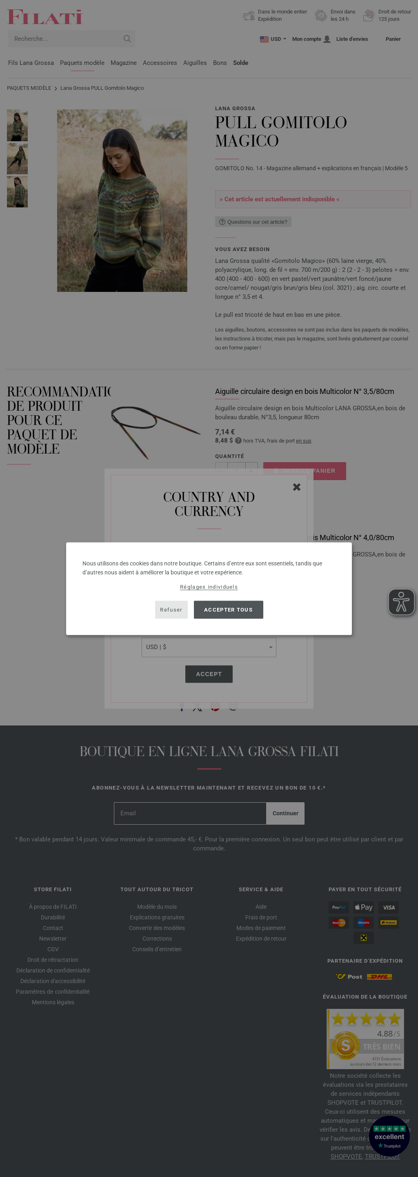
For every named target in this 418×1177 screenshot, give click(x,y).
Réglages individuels (209, 586)
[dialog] (209, 588)
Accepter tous (228, 610)
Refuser (171, 610)
